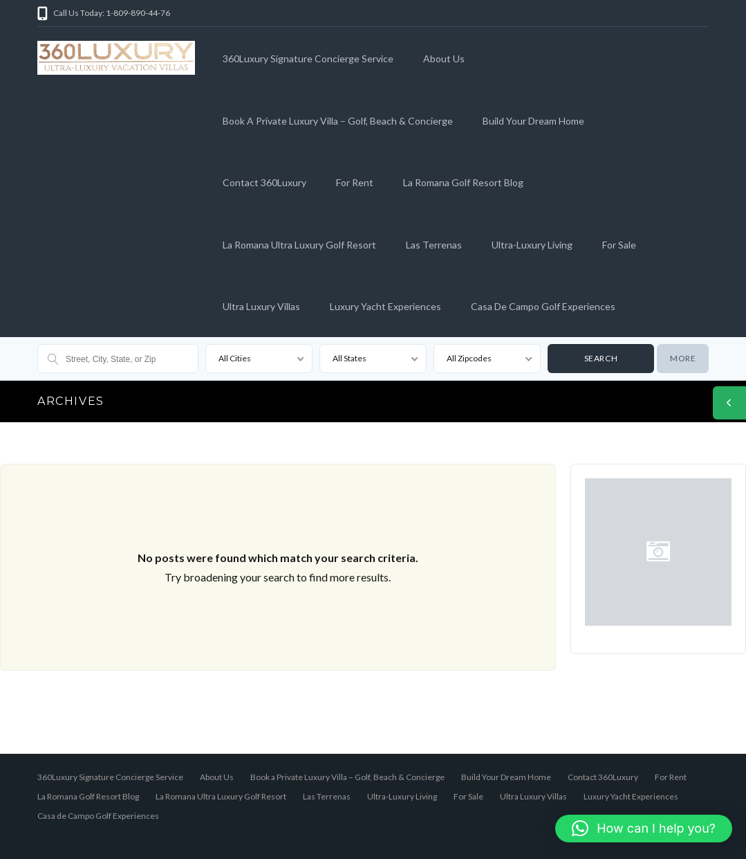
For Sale (619, 245)
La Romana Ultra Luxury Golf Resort (299, 245)
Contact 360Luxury (264, 182)
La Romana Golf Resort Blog (463, 182)
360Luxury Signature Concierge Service (308, 58)
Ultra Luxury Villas (261, 306)
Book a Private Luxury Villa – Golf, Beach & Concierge (338, 121)
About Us (444, 58)
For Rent (354, 182)
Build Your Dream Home (533, 121)
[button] (643, 828)
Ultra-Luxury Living (532, 245)
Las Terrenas (434, 245)
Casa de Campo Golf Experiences (543, 306)
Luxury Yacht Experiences (385, 306)
